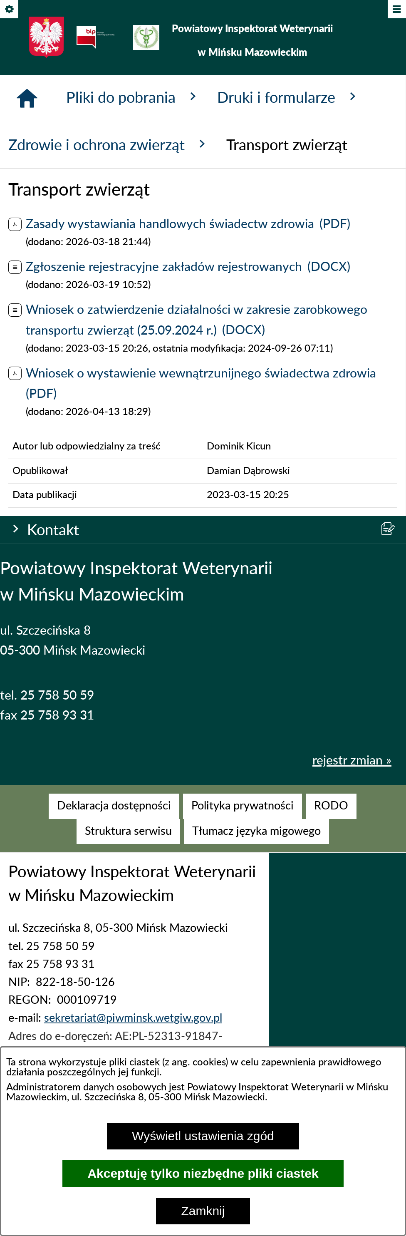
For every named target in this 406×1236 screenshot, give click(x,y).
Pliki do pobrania (133, 366)
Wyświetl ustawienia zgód (203, 1136)
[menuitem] (114, 818)
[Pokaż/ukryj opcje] (10, 10)
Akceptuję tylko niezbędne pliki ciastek (202, 1173)
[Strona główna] (27, 367)
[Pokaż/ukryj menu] (396, 10)
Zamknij (203, 1211)
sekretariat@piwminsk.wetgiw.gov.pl (133, 1030)
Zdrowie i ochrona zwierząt (109, 413)
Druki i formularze (288, 366)
